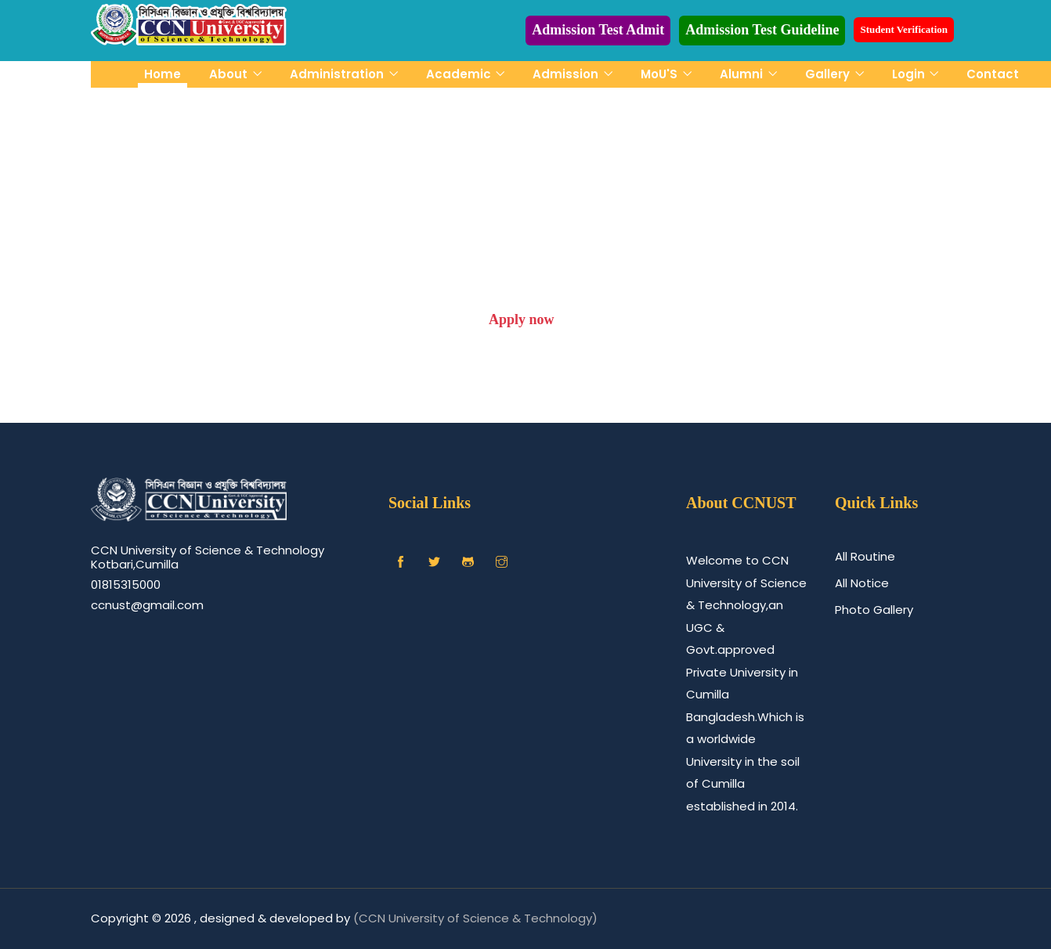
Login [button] (910, 74)
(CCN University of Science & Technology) (475, 918)
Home (162, 74)
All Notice (862, 583)
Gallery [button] (829, 74)
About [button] (230, 74)
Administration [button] (338, 74)
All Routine (865, 556)
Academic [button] (460, 74)
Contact (992, 74)
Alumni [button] (743, 74)
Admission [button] (567, 74)
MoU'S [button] (661, 74)
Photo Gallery (874, 609)
